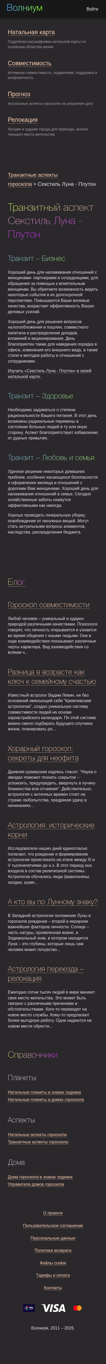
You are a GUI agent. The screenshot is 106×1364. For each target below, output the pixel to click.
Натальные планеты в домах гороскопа (46, 1099)
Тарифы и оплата (53, 1275)
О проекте (53, 1213)
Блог (16, 582)
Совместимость (29, 63)
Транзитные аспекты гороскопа (38, 1142)
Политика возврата (53, 1250)
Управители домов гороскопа (36, 1184)
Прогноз (19, 94)
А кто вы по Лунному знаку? (53, 902)
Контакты (53, 1288)
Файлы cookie (53, 1263)
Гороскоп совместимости (49, 605)
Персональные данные (53, 1238)
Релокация (23, 119)
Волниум (24, 8)
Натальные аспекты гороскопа (37, 1134)
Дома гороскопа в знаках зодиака (40, 1177)
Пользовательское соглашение (53, 1225)
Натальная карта (31, 32)
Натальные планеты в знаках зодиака (44, 1092)
